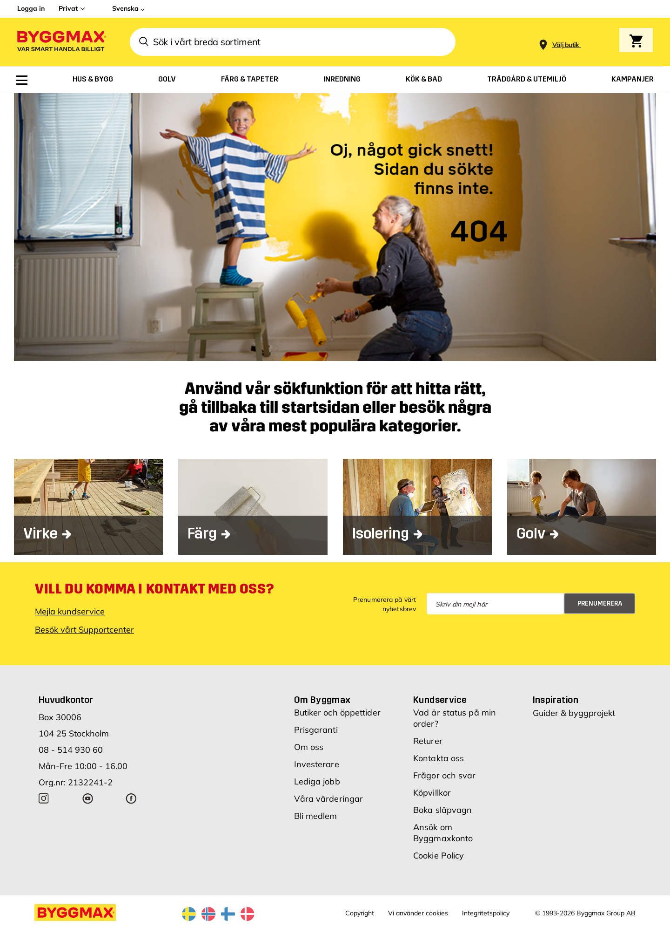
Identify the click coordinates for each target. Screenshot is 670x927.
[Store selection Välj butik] (565, 45)
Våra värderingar (328, 798)
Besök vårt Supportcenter (84, 629)
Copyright (359, 913)
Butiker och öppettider (337, 712)
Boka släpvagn (442, 809)
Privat (68, 8)
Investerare (316, 764)
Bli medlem (315, 816)
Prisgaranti (316, 729)
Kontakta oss (438, 758)
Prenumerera (600, 603)
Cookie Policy (438, 855)
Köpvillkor (432, 792)
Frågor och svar (444, 775)
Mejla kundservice (70, 611)
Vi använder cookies (418, 913)
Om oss (309, 747)
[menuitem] (21, 80)
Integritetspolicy (485, 913)
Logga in (31, 8)
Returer (427, 741)
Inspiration (555, 699)
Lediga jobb (317, 781)
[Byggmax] (60, 42)
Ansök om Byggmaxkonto (443, 833)
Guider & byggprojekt (574, 713)
